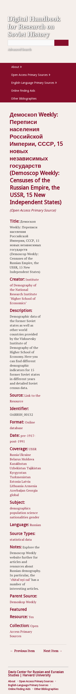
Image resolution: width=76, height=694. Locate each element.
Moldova (27, 459)
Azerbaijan (17, 490)
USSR (32, 449)
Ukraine (25, 454)
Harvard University (36, 675)
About (15, 67)
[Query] (38, 43)
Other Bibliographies (23, 98)
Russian (35, 525)
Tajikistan (34, 468)
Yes (31, 617)
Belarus (15, 459)
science (32, 512)
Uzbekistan (18, 468)
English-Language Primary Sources (32, 82)
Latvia (25, 481)
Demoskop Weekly (23, 602)
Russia (14, 454)
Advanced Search (19, 49)
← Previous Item (22, 651)
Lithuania (17, 486)
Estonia (15, 481)
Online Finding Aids (23, 90)
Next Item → (52, 651)
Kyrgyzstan (18, 472)
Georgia (31, 490)
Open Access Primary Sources (29, 74)
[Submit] (61, 43)
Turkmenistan (20, 477)
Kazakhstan (18, 463)
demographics (20, 508)
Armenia (30, 486)
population (18, 512)
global (14, 495)
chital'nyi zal (20, 579)
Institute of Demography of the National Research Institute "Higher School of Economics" (24, 291)
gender (34, 517)
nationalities (19, 517)
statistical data (21, 539)
